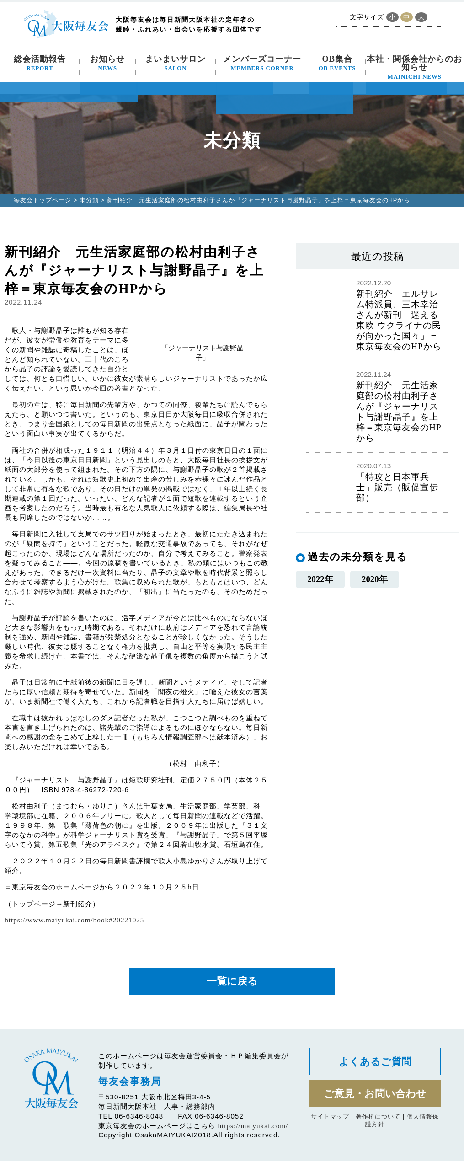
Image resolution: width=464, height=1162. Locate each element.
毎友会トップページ (42, 200)
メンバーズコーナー (262, 63)
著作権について (378, 1120)
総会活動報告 (40, 63)
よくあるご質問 (375, 1063)
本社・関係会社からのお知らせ (414, 67)
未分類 (89, 200)
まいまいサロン (175, 63)
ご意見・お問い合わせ (375, 1097)
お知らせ (107, 63)
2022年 (320, 579)
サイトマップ (330, 1120)
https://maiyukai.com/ (253, 1127)
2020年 (375, 579)
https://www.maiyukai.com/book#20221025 (74, 920)
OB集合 (337, 63)
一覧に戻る (232, 982)
